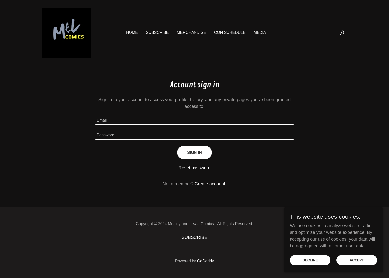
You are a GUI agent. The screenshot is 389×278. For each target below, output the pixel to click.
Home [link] (132, 33)
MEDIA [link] (260, 33)
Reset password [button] (194, 167)
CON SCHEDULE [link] (230, 33)
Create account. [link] (210, 183)
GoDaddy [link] (205, 261)
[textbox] (194, 120)
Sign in (194, 152)
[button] (342, 33)
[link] (66, 32)
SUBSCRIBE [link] (157, 33)
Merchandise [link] (191, 33)
